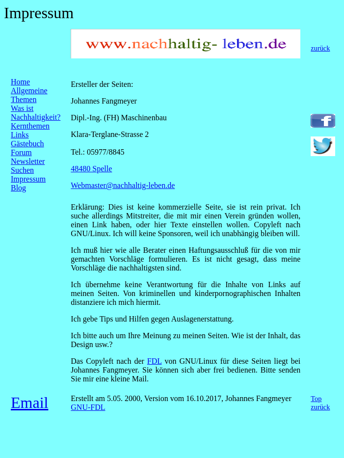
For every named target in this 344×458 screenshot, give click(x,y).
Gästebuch (27, 143)
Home (20, 82)
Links (19, 135)
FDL (154, 361)
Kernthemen (30, 126)
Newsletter (28, 161)
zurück (320, 48)
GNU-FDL (88, 407)
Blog (18, 188)
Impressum (28, 179)
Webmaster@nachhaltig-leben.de (123, 185)
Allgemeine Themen (29, 95)
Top (316, 399)
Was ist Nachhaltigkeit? (35, 112)
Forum (21, 152)
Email (29, 402)
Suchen (22, 170)
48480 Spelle (91, 168)
